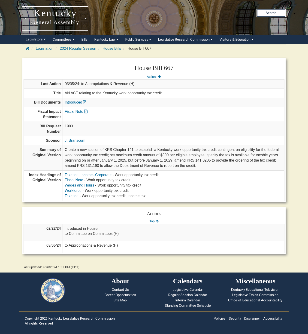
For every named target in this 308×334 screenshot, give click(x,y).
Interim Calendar (187, 300)
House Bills (112, 48)
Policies (220, 318)
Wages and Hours (79, 185)
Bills (85, 39)
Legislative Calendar (188, 290)
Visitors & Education (237, 39)
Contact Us (120, 290)
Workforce (73, 191)
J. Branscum (75, 140)
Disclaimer (252, 318)
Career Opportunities (120, 295)
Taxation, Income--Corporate (88, 175)
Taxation (72, 196)
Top (153, 221)
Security (235, 318)
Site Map (120, 300)
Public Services (138, 39)
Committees (64, 39)
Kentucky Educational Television (255, 290)
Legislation (45, 48)
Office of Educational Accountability (255, 300)
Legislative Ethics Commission (255, 295)
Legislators (36, 39)
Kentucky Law (106, 39)
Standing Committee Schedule (188, 305)
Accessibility (272, 318)
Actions (154, 77)
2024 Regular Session (78, 48)
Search (271, 13)
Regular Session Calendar (187, 295)
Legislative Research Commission (185, 39)
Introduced (75, 102)
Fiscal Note (76, 111)
